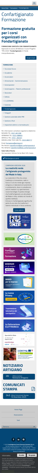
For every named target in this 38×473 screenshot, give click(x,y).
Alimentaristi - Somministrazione (16, 81)
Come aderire (19, 210)
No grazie (32, 455)
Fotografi (8, 113)
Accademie (8, 73)
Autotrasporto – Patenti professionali (17, 89)
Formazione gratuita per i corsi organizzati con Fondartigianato (18, 34)
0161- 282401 (17, 138)
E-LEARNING (9, 101)
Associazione (18, 415)
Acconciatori (9, 77)
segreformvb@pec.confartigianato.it (23, 147)
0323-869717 (27, 140)
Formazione (13, 8)
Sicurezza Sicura (10, 69)
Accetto (21, 455)
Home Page (5, 8)
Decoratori (8, 93)
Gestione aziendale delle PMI (14, 117)
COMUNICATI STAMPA (19, 387)
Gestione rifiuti (10, 121)
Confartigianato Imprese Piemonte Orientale (7, 3)
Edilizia (7, 97)
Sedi (18, 420)
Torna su (19, 426)
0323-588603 (17, 135)
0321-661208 (16, 133)
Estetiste (8, 105)
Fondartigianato (10, 109)
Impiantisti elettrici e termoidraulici (17, 125)
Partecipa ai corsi (11, 158)
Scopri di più (31, 58)
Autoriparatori (9, 85)
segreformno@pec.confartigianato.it (22, 145)
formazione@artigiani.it (14, 143)
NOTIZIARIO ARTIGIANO (13, 367)
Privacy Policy (6, 464)
